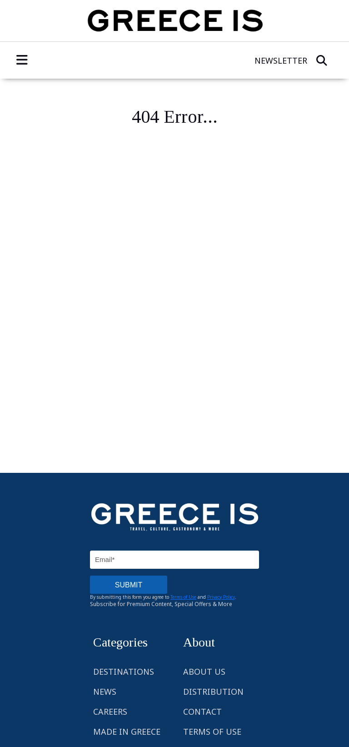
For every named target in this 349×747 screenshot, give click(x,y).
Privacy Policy (221, 597)
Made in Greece (126, 731)
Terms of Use (183, 597)
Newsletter (280, 60)
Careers (110, 711)
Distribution (213, 691)
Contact (202, 711)
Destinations (123, 671)
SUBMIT (128, 585)
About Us (204, 671)
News (104, 691)
